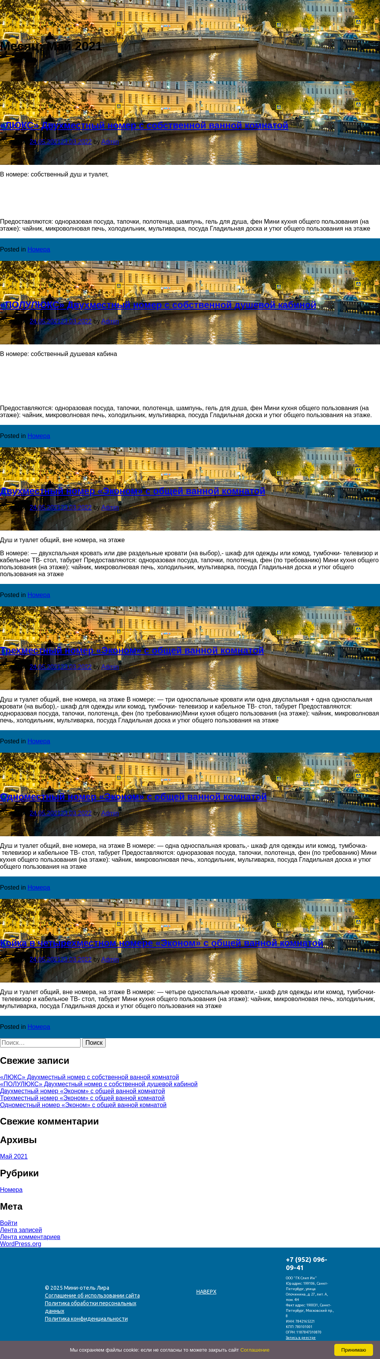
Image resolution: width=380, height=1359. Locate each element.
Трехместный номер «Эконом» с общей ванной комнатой (132, 650)
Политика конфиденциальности (86, 1319)
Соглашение (254, 1350)
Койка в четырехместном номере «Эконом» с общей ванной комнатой (161, 943)
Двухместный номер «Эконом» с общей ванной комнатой (132, 491)
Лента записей (21, 1230)
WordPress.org (20, 1244)
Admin (110, 142)
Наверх (206, 1292)
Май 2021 (14, 1156)
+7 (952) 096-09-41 (306, 1263)
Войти (8, 1223)
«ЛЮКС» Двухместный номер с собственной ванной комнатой (144, 125)
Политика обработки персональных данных (90, 1307)
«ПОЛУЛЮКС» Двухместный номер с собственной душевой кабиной (158, 305)
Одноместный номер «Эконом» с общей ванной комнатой (133, 796)
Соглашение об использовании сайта (92, 1295)
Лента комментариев (30, 1237)
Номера (39, 249)
